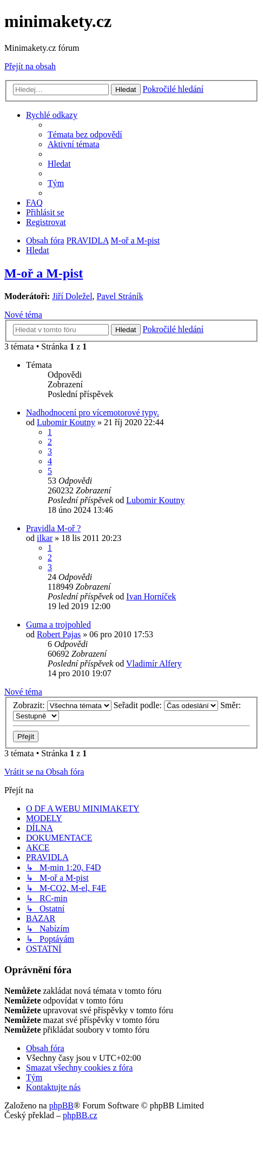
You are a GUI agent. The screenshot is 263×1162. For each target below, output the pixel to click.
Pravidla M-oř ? (53, 528)
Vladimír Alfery (154, 663)
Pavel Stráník (120, 296)
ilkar (44, 538)
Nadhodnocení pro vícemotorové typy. (92, 412)
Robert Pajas (59, 634)
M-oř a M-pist (43, 273)
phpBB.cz (80, 1115)
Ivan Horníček (151, 596)
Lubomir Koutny (66, 422)
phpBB (61, 1105)
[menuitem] (85, 134)
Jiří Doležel (72, 296)
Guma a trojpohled (58, 624)
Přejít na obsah (30, 66)
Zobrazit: (62, 705)
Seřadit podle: (166, 705)
